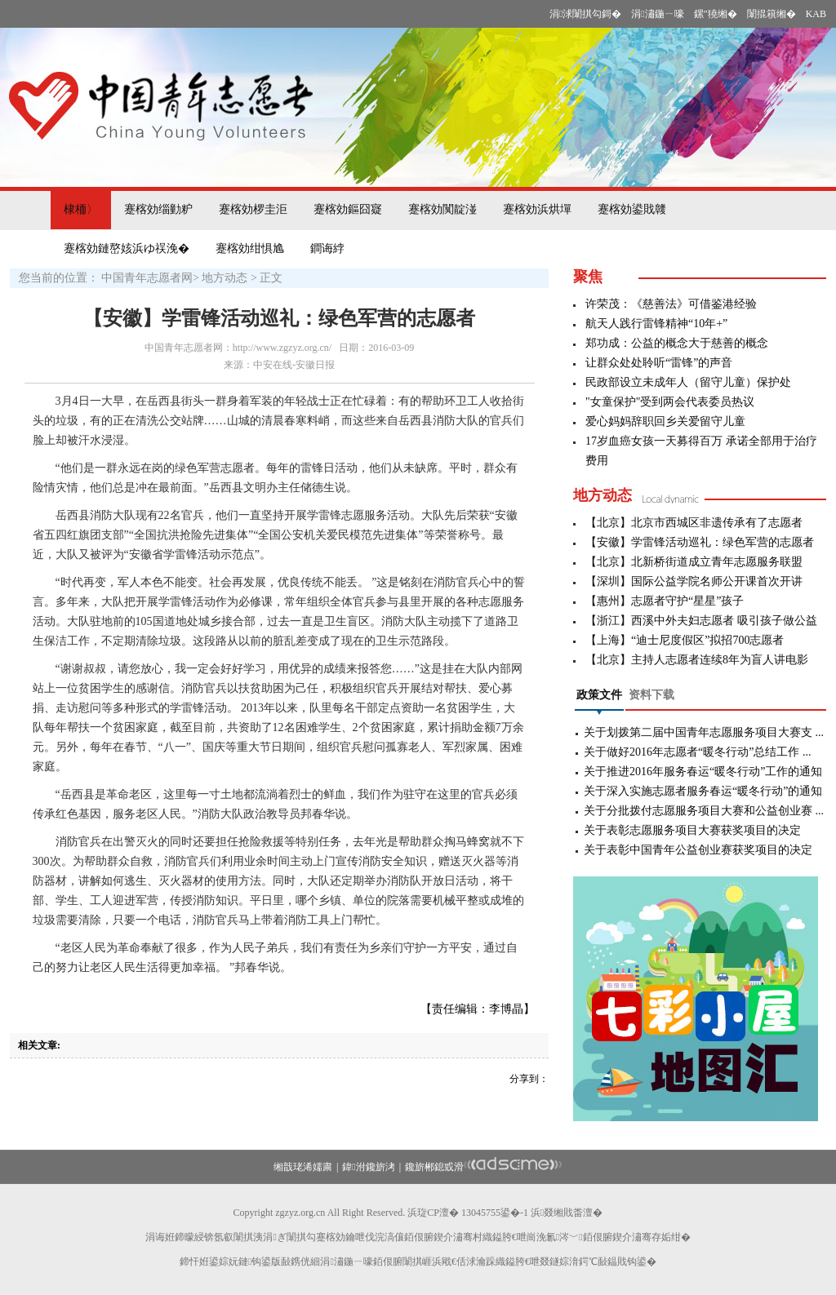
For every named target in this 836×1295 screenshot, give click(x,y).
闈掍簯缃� (771, 14)
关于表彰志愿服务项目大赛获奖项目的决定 (692, 830)
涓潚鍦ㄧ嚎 (657, 14)
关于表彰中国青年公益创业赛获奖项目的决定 (698, 850)
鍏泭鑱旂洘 (368, 1167)
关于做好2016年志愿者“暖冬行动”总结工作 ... (697, 752)
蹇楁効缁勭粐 (158, 209)
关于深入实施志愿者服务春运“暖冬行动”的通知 (703, 791)
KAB (816, 14)
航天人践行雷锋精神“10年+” (656, 323)
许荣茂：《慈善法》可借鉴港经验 (671, 304)
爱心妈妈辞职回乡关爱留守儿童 (665, 421)
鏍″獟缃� (715, 14)
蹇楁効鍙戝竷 (632, 209)
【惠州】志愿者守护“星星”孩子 (664, 601)
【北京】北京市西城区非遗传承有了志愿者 (694, 523)
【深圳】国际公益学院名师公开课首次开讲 (694, 581)
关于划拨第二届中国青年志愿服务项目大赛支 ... (704, 732)
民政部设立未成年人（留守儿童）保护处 (688, 382)
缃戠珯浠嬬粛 (302, 1167)
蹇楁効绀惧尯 (250, 248)
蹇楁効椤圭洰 (253, 209)
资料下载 (651, 695)
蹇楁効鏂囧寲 (348, 209)
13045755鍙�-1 (494, 1212)
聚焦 (588, 276)
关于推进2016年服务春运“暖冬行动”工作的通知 (703, 771)
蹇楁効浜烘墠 (537, 209)
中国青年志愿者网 (147, 278)
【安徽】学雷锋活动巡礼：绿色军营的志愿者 (699, 542)
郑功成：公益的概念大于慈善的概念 (676, 343)
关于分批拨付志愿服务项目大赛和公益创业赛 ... (704, 811)
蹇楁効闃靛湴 (442, 209)
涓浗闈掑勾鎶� (585, 14)
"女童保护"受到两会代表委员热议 (669, 402)
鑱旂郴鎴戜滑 (434, 1167)
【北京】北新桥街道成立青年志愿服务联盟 (694, 562)
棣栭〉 (81, 209)
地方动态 (224, 278)
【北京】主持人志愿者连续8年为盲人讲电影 (696, 660)
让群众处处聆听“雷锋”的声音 (658, 363)
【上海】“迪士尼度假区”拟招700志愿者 (684, 640)
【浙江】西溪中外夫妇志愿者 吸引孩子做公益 (701, 620)
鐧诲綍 (327, 248)
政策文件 (599, 695)
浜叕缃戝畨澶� (567, 1212)
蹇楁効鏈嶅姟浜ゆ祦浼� (126, 248)
